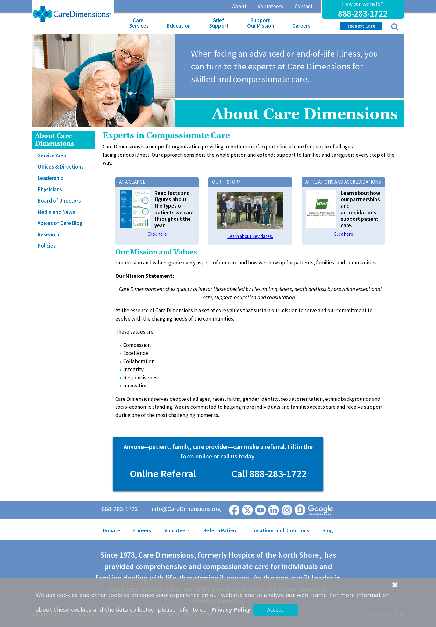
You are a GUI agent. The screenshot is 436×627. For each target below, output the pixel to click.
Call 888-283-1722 (269, 473)
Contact (304, 6)
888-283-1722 (363, 13)
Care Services (139, 23)
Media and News (56, 211)
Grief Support (219, 23)
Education (179, 25)
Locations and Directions (280, 530)
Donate (111, 530)
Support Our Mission (260, 23)
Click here (157, 234)
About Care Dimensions (54, 139)
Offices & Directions (61, 166)
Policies (47, 245)
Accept (275, 609)
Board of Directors (59, 200)
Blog (327, 530)
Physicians (50, 189)
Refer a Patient (220, 530)
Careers (301, 25)
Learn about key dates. (250, 236)
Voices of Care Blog (60, 223)
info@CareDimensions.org (186, 509)
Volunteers (270, 6)
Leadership (51, 178)
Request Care (361, 26)
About (239, 6)
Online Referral (163, 473)
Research (48, 234)
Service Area (52, 155)
